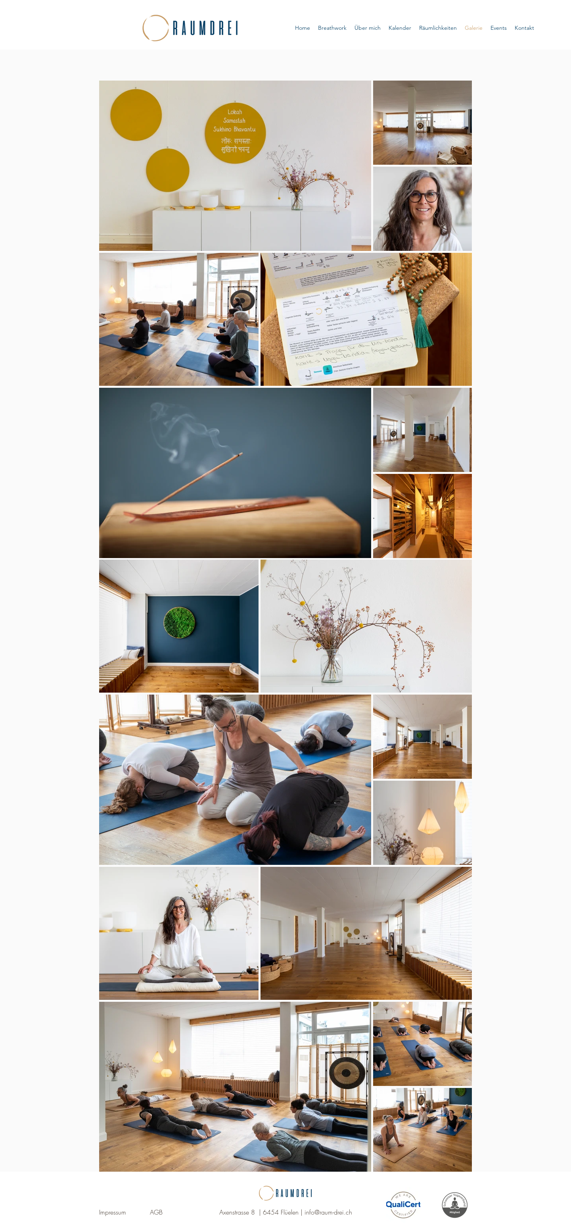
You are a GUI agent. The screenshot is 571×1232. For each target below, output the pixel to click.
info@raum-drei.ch (328, 1212)
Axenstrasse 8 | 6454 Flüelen (259, 1212)
